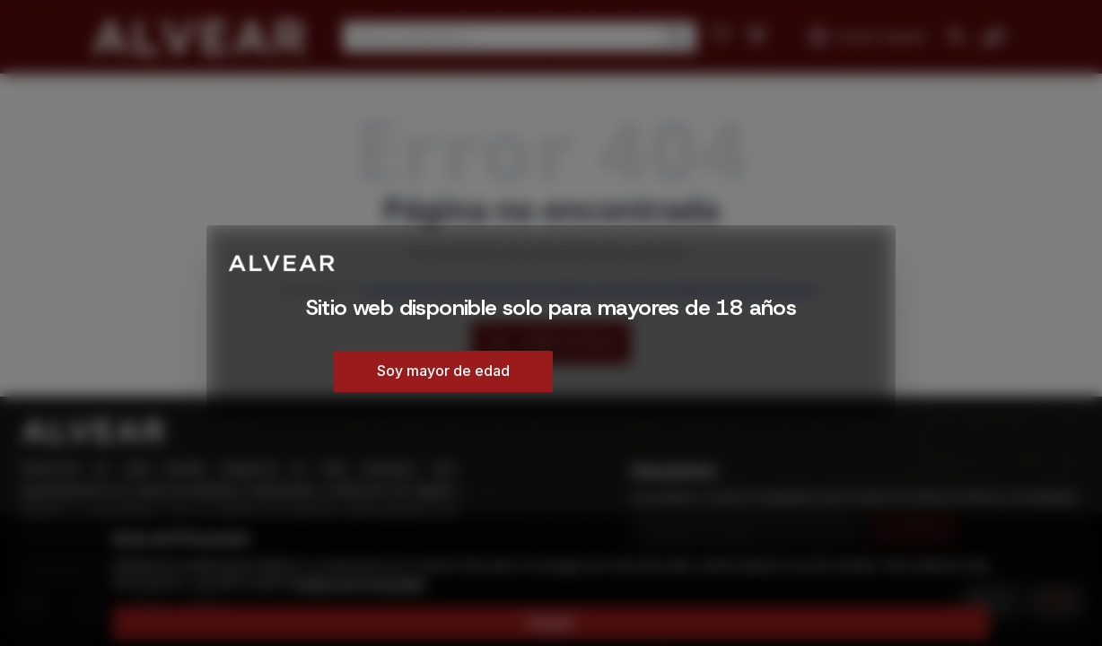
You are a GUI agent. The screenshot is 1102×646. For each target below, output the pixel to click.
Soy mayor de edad (443, 371)
